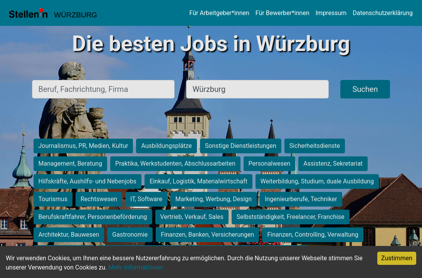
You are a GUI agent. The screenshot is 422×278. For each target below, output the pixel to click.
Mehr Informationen (135, 267)
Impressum (331, 13)
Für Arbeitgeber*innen (219, 13)
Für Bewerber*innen (282, 13)
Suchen (365, 89)
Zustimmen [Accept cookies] (396, 258)
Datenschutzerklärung (383, 13)
